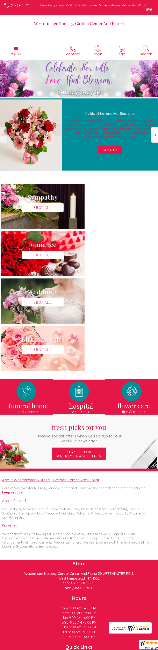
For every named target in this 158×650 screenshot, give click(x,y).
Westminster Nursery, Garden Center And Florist (79, 23)
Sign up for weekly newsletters (79, 359)
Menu (16, 53)
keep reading (12, 397)
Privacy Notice (40, 647)
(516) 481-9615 (21, 5)
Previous (3, 135)
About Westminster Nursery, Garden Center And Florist (50, 385)
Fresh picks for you (79, 338)
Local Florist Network (69, 647)
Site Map (94, 647)
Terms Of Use (15, 647)
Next (154, 135)
